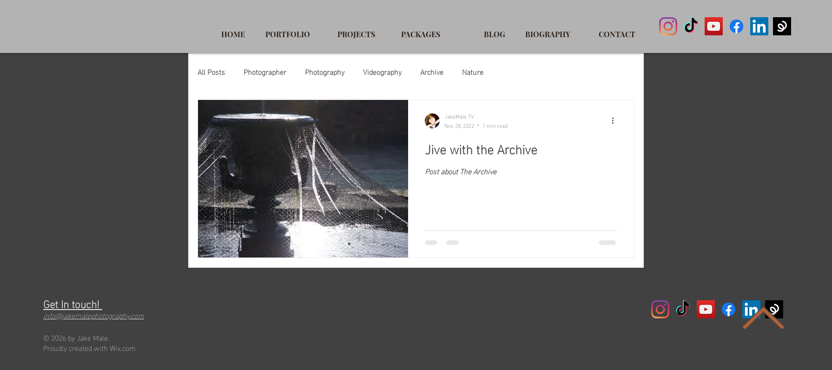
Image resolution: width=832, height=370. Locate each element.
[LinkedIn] (759, 26)
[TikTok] (691, 26)
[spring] (782, 26)
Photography (324, 71)
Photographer (265, 71)
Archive (431, 71)
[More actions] (615, 120)
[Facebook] (736, 26)
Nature (472, 71)
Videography (382, 71)
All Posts (211, 71)
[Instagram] (668, 26)
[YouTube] (714, 26)
